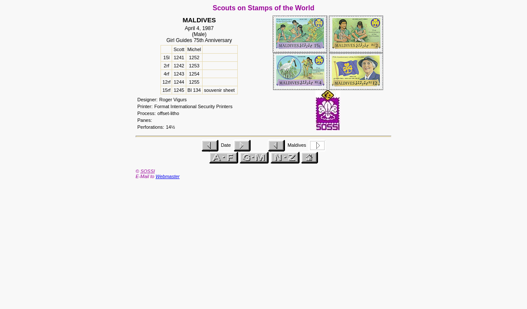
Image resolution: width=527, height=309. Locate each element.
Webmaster (167, 176)
